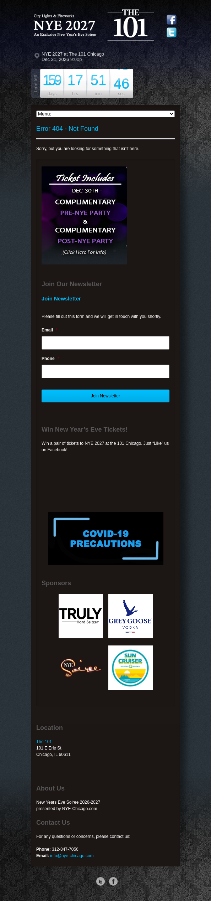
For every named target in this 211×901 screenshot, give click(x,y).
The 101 (44, 741)
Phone (50, 358)
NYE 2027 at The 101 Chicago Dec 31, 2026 (73, 56)
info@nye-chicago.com (71, 855)
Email (50, 330)
